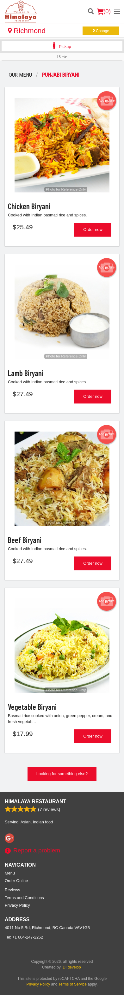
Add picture (107, 100)
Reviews (12, 889)
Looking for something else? (62, 773)
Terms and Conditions (24, 897)
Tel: (24, 937)
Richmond (27, 31)
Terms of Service (73, 984)
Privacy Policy (17, 905)
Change (101, 31)
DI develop (72, 967)
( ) (104, 11)
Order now (92, 229)
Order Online (16, 880)
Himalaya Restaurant (35, 801)
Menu (10, 873)
